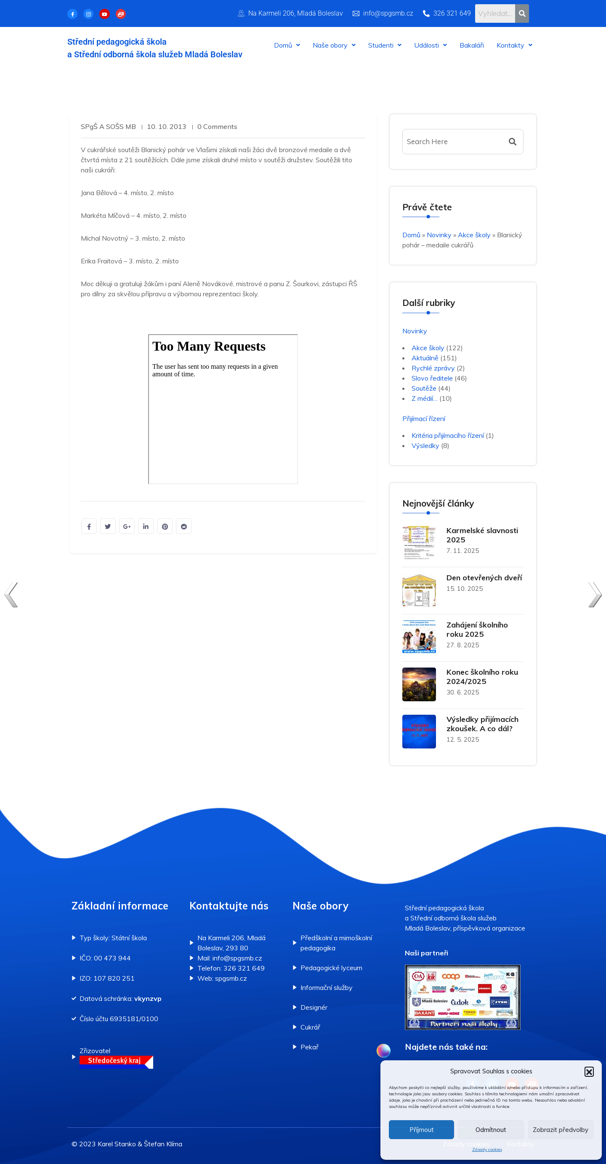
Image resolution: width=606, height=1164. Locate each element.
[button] (589, 1071)
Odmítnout (491, 1130)
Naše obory (334, 45)
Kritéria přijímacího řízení (448, 435)
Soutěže (424, 388)
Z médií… (425, 398)
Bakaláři (472, 45)
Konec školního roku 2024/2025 (482, 676)
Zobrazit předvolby (560, 1130)
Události (430, 45)
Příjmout (421, 1130)
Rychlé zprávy (433, 368)
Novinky (439, 235)
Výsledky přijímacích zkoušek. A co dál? (482, 723)
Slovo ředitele (432, 378)
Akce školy (474, 235)
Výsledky (425, 445)
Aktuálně (425, 358)
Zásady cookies (487, 1149)
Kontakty (514, 45)
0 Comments (219, 126)
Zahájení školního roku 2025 (477, 629)
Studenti (384, 45)
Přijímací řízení (423, 418)
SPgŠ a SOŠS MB (108, 126)
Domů (287, 45)
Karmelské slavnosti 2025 (482, 535)
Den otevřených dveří (484, 577)
